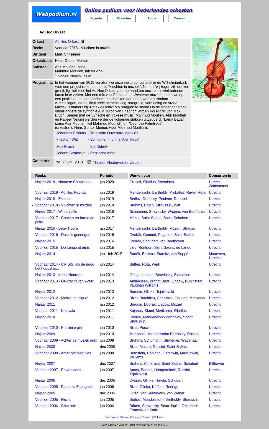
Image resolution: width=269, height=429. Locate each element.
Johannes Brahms (71, 133)
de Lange (183, 247)
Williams (136, 357)
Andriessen (139, 281)
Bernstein (137, 353)
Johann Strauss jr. (70, 153)
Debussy (150, 199)
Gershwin (170, 353)
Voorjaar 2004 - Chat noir (55, 406)
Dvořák (135, 235)
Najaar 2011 (45, 304)
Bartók (135, 254)
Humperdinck (165, 370)
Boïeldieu (147, 298)
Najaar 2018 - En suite (53, 199)
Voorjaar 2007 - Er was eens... (59, 370)
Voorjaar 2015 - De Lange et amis (62, 247)
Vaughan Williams (144, 285)
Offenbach (190, 406)
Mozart (175, 228)
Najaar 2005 (45, 393)
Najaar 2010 (45, 317)
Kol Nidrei (98, 147)
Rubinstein (193, 281)
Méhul (135, 218)
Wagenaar (189, 340)
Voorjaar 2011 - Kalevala (55, 311)
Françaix (136, 410)
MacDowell (189, 353)
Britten (135, 264)
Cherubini (164, 298)
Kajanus (136, 311)
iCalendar (158, 417)
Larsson (147, 275)
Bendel (146, 370)
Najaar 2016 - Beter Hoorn (56, 228)
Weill (156, 264)
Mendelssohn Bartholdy (148, 192)
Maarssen (217, 254)
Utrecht (135, 163)
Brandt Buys (160, 281)
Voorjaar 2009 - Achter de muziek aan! (66, 340)
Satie (167, 218)
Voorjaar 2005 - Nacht (53, 399)
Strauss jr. (164, 205)
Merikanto (164, 311)
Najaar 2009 (45, 334)
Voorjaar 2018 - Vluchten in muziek (63, 205)
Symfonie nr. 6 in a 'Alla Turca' (114, 139)
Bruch (149, 205)
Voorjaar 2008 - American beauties (63, 353)
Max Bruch (65, 147)
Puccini (145, 328)
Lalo (133, 247)
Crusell (135, 182)
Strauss (188, 228)
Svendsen (166, 182)
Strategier (171, 340)
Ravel (191, 192)
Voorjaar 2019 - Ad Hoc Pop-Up (60, 192)
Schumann (138, 211)
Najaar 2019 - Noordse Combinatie (63, 182)
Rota (201, 192)
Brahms (136, 205)
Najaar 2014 (45, 254)
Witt (177, 205)
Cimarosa (152, 364)
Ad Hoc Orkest (67, 41)
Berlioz (135, 199)
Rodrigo (172, 387)
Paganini (165, 235)
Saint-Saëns (151, 218)
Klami (149, 311)
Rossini (193, 334)
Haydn (161, 380)
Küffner (157, 387)
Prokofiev (176, 192)
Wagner (174, 211)
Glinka (149, 292)
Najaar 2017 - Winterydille (56, 211)
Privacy (135, 417)
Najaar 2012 (45, 292)
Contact (146, 417)
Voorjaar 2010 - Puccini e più (58, 328)
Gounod (149, 235)
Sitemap (124, 417)
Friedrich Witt (67, 139)
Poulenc (165, 199)
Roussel (180, 199)
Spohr (187, 317)
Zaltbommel (218, 186)
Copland (154, 353)
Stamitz (163, 254)
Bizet (134, 298)
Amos (134, 370)
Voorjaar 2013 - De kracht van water (64, 281)
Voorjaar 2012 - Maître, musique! (61, 298)
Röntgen (145, 247)
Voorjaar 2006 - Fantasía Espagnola (64, 387)
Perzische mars (102, 153)
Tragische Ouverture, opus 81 (114, 133)
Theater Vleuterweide (110, 163)
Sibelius (149, 182)
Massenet (197, 298)
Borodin (136, 292)
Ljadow (177, 281)
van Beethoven (194, 211)
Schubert (181, 218)
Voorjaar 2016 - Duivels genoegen (62, 235)
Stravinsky (157, 211)
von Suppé (179, 254)
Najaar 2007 (45, 364)
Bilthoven (216, 364)
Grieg (134, 275)
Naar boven (111, 417)
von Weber (175, 393)
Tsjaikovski (165, 292)
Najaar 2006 (45, 380)
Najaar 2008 (45, 347)
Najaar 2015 (45, 241)
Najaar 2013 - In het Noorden (58, 275)
